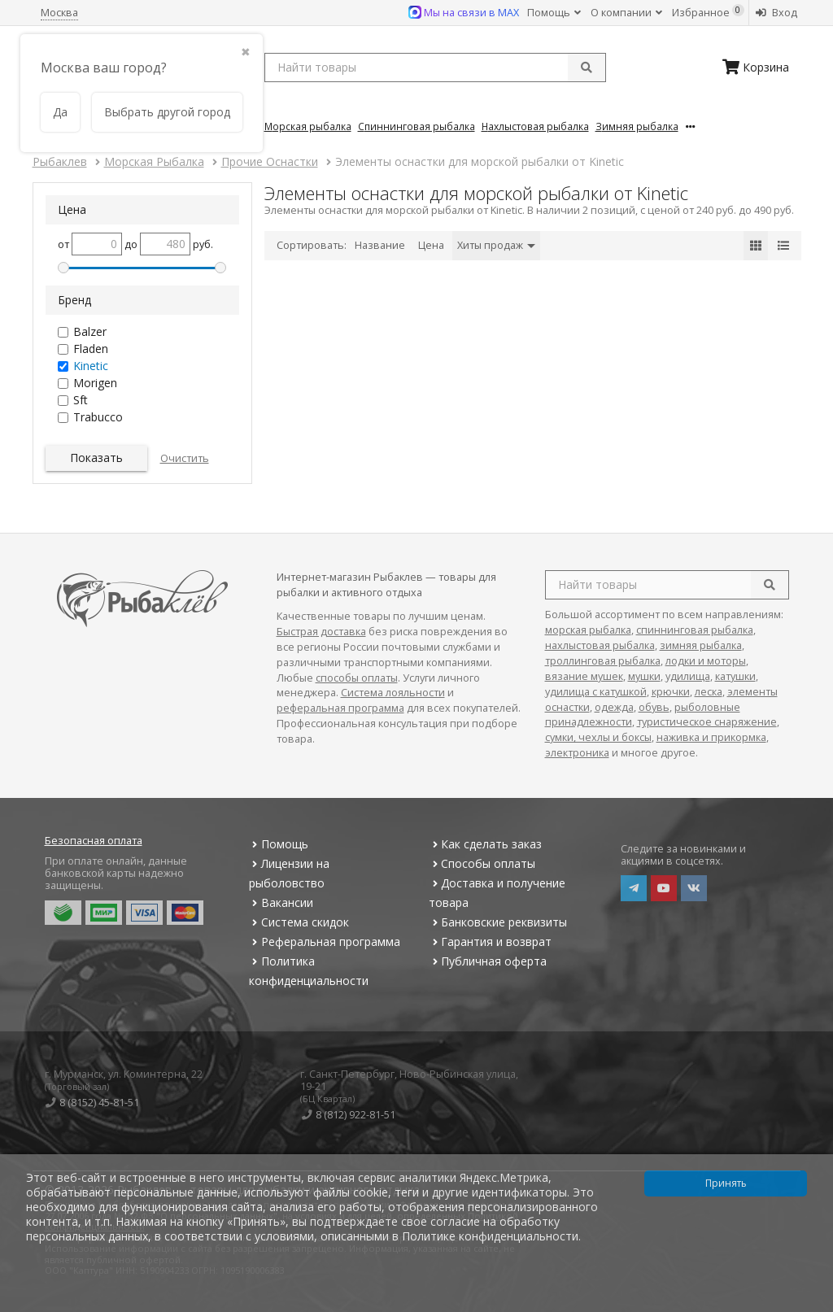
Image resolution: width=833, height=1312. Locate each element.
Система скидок (299, 922)
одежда (614, 707)
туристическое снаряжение (707, 722)
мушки (644, 676)
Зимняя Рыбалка (636, 126)
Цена (431, 245)
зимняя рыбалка (701, 645)
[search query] (435, 67)
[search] (769, 585)
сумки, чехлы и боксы (598, 737)
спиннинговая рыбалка (694, 630)
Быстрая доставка (321, 632)
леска (708, 692)
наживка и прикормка (711, 737)
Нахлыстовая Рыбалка (535, 126)
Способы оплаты (482, 863)
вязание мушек (584, 676)
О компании (626, 13)
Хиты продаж (496, 245)
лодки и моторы (705, 661)
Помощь (554, 13)
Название (380, 245)
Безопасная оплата (93, 841)
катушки (735, 676)
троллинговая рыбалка (603, 661)
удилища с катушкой (596, 692)
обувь (654, 707)
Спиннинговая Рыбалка (416, 126)
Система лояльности (393, 693)
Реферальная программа (324, 941)
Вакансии (281, 902)
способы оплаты (357, 678)
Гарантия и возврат (490, 941)
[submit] (586, 67)
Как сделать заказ (485, 844)
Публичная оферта (488, 961)
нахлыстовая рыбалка (600, 645)
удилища (687, 676)
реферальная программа (340, 708)
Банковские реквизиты (498, 922)
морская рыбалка (588, 630)
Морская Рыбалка (307, 126)
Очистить (184, 458)
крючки (671, 692)
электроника (577, 753)
